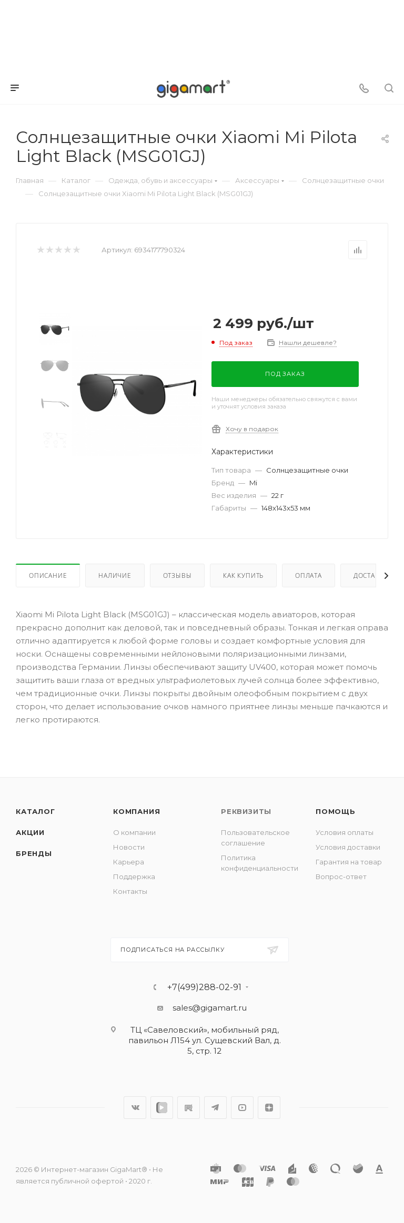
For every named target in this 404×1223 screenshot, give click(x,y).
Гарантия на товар (349, 862)
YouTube (242, 1107)
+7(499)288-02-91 (204, 987)
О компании (134, 832)
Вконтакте (135, 1107)
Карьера (128, 862)
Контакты (130, 891)
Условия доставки (348, 847)
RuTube (188, 1107)
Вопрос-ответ (341, 876)
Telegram (215, 1107)
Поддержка (134, 876)
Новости (129, 847)
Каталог (35, 811)
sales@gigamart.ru (210, 1008)
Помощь (336, 811)
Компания (136, 811)
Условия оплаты (344, 832)
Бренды (34, 853)
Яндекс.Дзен (269, 1107)
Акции (30, 832)
